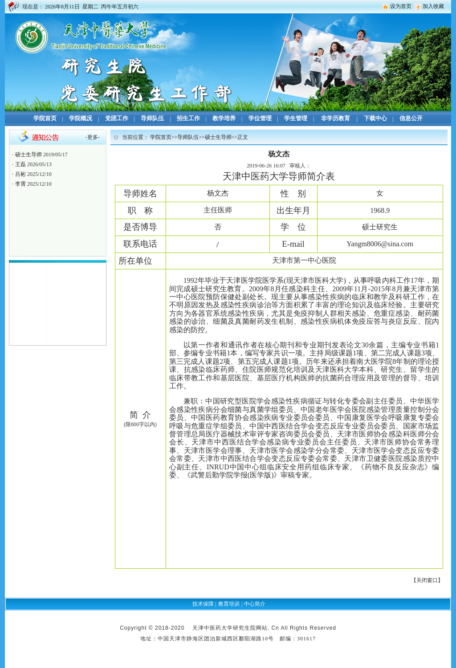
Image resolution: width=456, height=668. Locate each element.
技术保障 (203, 604)
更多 (92, 137)
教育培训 (229, 604)
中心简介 (254, 604)
